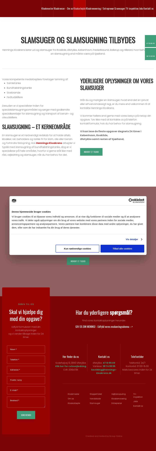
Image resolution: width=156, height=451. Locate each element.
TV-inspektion (132, 8)
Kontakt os (149, 8)
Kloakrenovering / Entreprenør (100, 8)
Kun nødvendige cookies (77, 248)
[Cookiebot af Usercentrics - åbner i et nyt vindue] (131, 200)
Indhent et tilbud (91, 151)
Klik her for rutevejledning (70, 366)
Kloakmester (47, 8)
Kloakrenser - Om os (63, 8)
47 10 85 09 (109, 362)
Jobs (141, 8)
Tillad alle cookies (122, 248)
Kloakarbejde (79, 8)
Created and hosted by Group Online (104, 436)
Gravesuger (119, 8)
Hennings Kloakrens (49, 143)
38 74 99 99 (109, 366)
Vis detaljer (132, 239)
